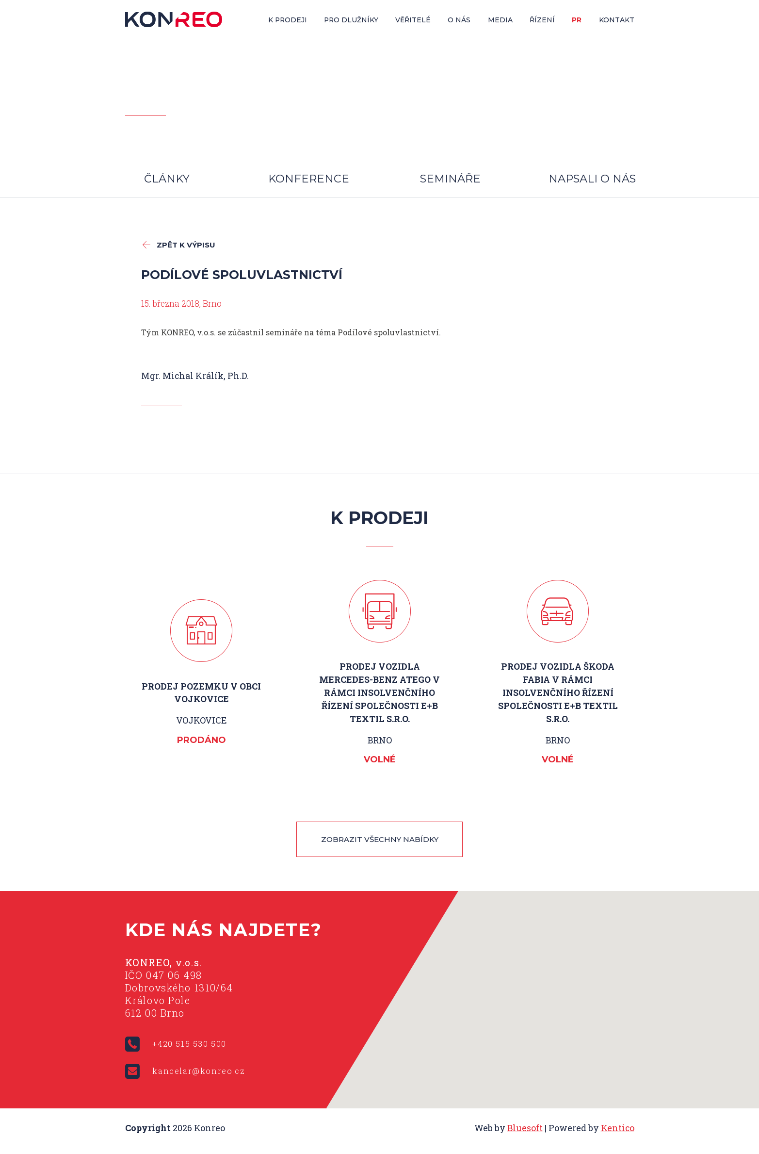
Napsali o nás (592, 178)
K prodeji (287, 20)
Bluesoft (525, 1128)
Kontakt (616, 20)
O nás (459, 20)
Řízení (542, 20)
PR (576, 20)
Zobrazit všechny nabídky (379, 839)
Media (500, 20)
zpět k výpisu (186, 245)
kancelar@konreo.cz (198, 1071)
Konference (308, 178)
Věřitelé (413, 20)
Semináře (450, 179)
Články (167, 178)
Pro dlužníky (351, 20)
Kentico (617, 1128)
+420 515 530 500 (189, 1044)
